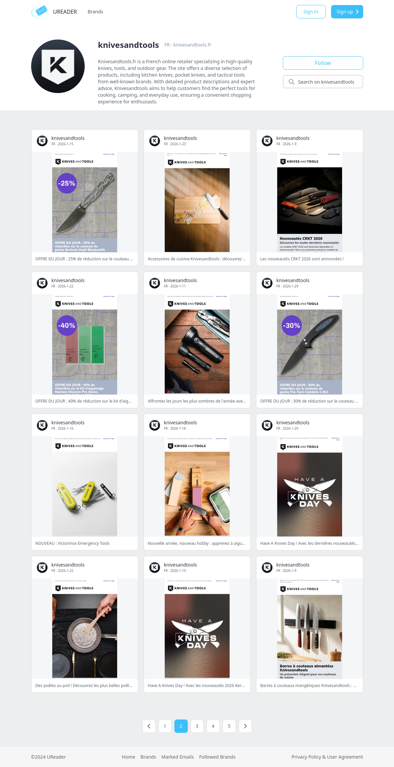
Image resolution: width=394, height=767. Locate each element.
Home (128, 757)
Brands (95, 11)
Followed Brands (217, 757)
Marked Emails (177, 757)
